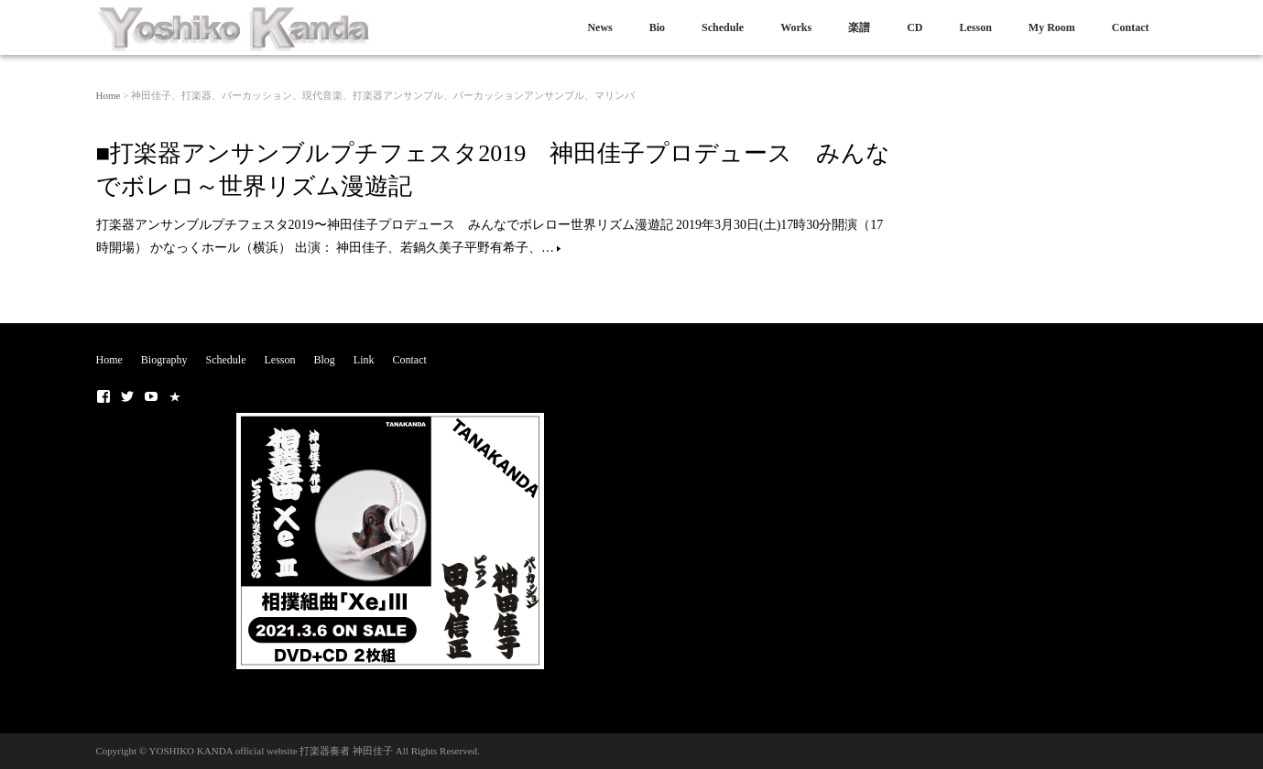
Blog (324, 359)
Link (364, 359)
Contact (1130, 27)
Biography (164, 359)
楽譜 (859, 27)
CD (914, 27)
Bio (657, 27)
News (599, 27)
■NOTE (175, 396)
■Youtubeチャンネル (151, 396)
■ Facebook (103, 396)
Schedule (723, 27)
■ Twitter (127, 396)
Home (108, 95)
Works (795, 27)
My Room (1052, 27)
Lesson (975, 27)
